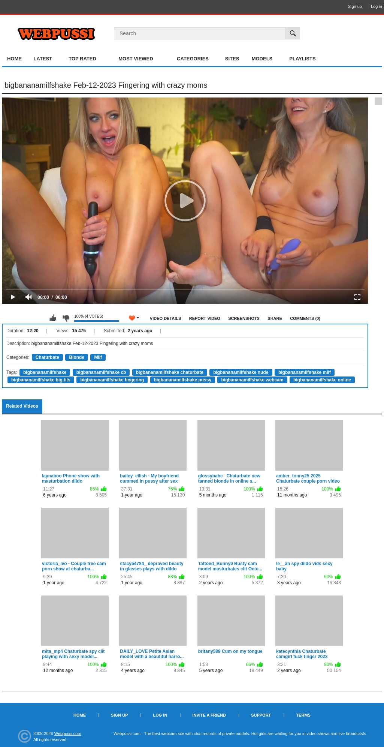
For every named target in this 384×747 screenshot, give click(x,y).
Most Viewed (135, 59)
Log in (376, 6)
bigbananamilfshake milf (304, 372)
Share (274, 318)
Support (261, 715)
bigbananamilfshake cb (101, 372)
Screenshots (244, 318)
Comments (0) (305, 318)
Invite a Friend (209, 715)
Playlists (302, 59)
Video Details (165, 318)
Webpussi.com (67, 733)
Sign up (355, 6)
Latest (43, 59)
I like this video (52, 318)
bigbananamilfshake (44, 372)
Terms (303, 715)
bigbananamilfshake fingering (112, 379)
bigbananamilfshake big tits (40, 379)
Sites (232, 59)
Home (14, 59)
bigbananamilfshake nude (240, 372)
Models (262, 59)
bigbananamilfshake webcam (252, 379)
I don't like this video (65, 318)
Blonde (76, 357)
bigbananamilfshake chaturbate (169, 372)
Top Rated (82, 59)
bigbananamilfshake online (322, 379)
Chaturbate (47, 357)
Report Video (204, 318)
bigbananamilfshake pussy (182, 379)
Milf (98, 357)
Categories (193, 59)
